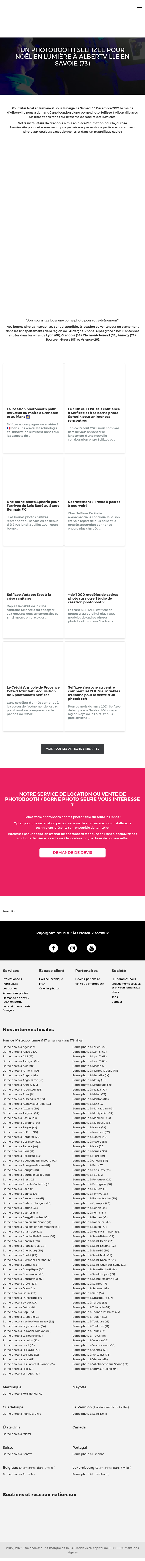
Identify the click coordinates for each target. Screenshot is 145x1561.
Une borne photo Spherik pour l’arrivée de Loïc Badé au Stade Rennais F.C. (33, 506)
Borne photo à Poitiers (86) (90, 1191)
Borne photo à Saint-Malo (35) (92, 1257)
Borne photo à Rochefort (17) (91, 1224)
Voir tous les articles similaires (72, 748)
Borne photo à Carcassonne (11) (23, 1201)
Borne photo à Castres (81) (20, 1215)
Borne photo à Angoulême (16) (23, 1082)
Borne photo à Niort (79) (88, 1158)
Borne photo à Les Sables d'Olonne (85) (29, 1366)
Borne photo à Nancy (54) (89, 1130)
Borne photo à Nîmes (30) (89, 1153)
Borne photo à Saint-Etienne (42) (94, 1248)
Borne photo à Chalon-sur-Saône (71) (27, 1224)
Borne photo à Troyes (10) (89, 1338)
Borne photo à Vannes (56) (89, 1352)
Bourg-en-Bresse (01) (61, 339)
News (115, 995)
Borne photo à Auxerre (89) (21, 1111)
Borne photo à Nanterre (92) (91, 1134)
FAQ (42, 986)
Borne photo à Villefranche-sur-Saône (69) (100, 1366)
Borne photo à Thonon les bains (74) (96, 1314)
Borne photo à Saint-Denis (89, 1416)
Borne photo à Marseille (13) (90, 1078)
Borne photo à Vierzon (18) (90, 1362)
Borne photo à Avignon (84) (21, 1115)
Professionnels (12, 981)
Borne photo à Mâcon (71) (89, 1068)
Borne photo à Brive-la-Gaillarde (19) (26, 1186)
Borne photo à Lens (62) (18, 1362)
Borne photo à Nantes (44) (89, 1139)
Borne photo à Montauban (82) (92, 1111)
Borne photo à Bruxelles (19, 1476)
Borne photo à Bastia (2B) (20, 1120)
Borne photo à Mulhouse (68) (91, 1125)
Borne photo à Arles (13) (18, 1096)
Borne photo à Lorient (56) (89, 1049)
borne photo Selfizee (96, 112)
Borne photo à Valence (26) (90, 1343)
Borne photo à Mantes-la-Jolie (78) (95, 1073)
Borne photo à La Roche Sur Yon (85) (27, 1333)
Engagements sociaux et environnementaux (126, 988)
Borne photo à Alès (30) (18, 1068)
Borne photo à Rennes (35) (89, 1220)
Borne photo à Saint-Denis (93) (92, 1243)
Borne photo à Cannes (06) (20, 1196)
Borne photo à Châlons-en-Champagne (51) (31, 1229)
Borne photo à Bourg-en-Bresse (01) (26, 1167)
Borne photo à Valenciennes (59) (93, 1347)
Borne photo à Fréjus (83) (19, 1309)
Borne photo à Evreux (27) (20, 1305)
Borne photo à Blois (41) (18, 1153)
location (64, 112)
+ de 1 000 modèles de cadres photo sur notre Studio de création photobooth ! (93, 598)
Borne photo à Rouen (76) (89, 1229)
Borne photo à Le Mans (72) (21, 1357)
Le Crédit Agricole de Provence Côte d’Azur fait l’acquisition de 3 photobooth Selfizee (33, 691)
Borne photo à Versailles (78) (91, 1357)
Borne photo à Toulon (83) (89, 1319)
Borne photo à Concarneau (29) (23, 1276)
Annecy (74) (127, 335)
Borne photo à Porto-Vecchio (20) (94, 1201)
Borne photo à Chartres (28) (21, 1243)
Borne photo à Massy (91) (88, 1082)
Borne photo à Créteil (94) (20, 1286)
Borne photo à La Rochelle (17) (22, 1338)
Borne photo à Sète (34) (88, 1295)
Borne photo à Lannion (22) (21, 1343)
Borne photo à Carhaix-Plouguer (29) (27, 1205)
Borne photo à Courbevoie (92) (23, 1281)
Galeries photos (49, 991)
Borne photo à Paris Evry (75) (91, 1172)
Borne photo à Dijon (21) (19, 1291)
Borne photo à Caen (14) (18, 1191)
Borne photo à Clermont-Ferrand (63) (27, 1262)
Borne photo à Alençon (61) (21, 1063)
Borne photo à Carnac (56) (20, 1210)
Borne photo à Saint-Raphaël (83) (94, 1272)
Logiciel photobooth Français (16, 1011)
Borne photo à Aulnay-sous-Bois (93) (27, 1106)
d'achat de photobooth (66, 834)
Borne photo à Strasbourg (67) (92, 1300)
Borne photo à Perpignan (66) (92, 1186)
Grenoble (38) (71, 335)
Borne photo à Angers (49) (20, 1078)
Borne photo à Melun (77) (89, 1096)
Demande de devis (72, 852)
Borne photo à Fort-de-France (22, 1396)
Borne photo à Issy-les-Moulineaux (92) (28, 1324)
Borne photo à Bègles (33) (20, 1130)
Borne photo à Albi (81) (18, 1059)
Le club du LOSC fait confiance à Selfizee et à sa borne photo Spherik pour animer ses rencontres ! (94, 415)
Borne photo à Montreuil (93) (91, 1120)
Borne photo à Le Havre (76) (21, 1352)
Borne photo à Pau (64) (87, 1177)
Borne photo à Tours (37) (88, 1333)
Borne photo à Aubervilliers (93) (24, 1101)
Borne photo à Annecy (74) (20, 1087)
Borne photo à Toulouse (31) (90, 1324)
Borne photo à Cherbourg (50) (23, 1253)
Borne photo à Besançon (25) (22, 1144)
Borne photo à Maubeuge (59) (92, 1087)
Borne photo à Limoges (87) (21, 1376)
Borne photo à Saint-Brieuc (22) (93, 1238)
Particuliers (10, 986)
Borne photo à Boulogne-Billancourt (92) (29, 1163)
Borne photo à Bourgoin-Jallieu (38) (26, 1177)
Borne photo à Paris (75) (88, 1167)
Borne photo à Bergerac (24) (21, 1139)
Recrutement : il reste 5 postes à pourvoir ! (94, 504)
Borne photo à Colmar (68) (20, 1267)
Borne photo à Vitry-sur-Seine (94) (94, 1371)
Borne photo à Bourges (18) (21, 1172)
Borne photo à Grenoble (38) (21, 1319)
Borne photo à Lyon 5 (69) (89, 1054)
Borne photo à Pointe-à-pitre (22, 1416)
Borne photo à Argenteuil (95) (22, 1092)
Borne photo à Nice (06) (88, 1149)
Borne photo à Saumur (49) (90, 1291)
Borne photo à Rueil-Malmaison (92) (96, 1234)
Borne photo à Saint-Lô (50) (90, 1253)
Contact (117, 1004)
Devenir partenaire (87, 981)
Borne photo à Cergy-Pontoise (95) (25, 1220)
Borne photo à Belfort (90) (20, 1134)
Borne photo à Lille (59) (18, 1371)
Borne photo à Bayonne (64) (21, 1125)
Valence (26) (90, 339)
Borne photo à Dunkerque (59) (23, 1300)
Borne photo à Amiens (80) (21, 1073)
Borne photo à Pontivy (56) (90, 1196)
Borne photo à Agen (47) (19, 1049)
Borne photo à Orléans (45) (90, 1163)
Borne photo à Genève (17, 1456)
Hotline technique (51, 981)
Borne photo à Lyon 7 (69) (89, 1059)
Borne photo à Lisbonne (88, 1456)
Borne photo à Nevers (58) (89, 1144)
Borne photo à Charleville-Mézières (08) (29, 1238)
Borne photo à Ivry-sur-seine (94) (24, 1328)
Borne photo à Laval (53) (19, 1347)
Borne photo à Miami (17, 1436)
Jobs (115, 999)
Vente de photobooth (89, 986)
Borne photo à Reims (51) (89, 1215)
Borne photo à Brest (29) (19, 1182)
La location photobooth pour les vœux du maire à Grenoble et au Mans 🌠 (32, 413)
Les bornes (10, 991)
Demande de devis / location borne (16, 1002)
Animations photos (15, 996)
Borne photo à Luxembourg (90, 1476)
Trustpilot (9, 911)
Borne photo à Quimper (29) (91, 1205)
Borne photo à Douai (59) (19, 1295)
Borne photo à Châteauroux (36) (24, 1248)
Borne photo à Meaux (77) (89, 1092)
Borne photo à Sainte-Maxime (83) (95, 1281)
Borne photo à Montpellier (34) (92, 1115)
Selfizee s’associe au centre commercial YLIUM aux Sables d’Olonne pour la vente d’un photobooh (94, 693)
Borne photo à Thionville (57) (91, 1309)
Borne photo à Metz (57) (88, 1106)
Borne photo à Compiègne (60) (23, 1272)
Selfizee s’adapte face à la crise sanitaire (29, 596)
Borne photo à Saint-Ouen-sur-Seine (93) (99, 1267)
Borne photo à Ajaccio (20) (20, 1054)
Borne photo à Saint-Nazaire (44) (94, 1262)
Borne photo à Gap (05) (18, 1314)
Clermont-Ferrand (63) (99, 335)
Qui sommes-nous (124, 981)
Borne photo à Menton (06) (90, 1101)
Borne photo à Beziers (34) (20, 1149)
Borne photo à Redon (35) (89, 1210)
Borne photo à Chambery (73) (22, 1234)
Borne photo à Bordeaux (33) (22, 1158)
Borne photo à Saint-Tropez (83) (93, 1276)
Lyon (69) (53, 335)
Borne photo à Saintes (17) (89, 1286)
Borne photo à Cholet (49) (20, 1257)
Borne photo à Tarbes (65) (89, 1305)
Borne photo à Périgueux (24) (91, 1182)
